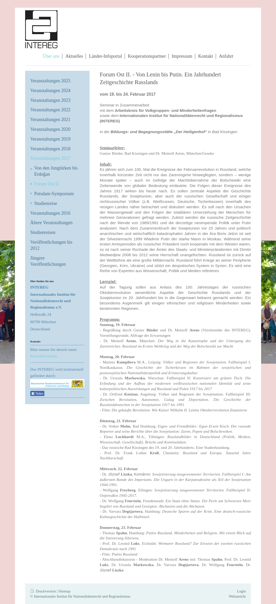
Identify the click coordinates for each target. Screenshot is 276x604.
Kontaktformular (43, 356)
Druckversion (43, 591)
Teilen (37, 393)
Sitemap (64, 591)
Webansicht (237, 596)
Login (241, 591)
